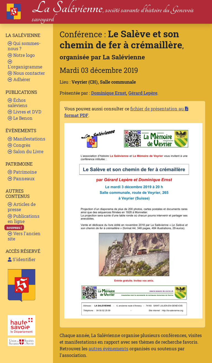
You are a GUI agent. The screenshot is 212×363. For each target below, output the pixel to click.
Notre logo (21, 55)
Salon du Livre (25, 151)
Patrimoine (22, 172)
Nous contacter (26, 73)
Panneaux (21, 178)
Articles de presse (22, 206)
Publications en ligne (23, 218)
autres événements (108, 348)
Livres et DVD (24, 112)
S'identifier (22, 259)
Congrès (19, 145)
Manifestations (26, 139)
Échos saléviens (17, 102)
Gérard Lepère (142, 93)
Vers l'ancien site (24, 236)
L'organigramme (25, 64)
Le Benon (20, 118)
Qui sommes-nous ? (24, 45)
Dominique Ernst (108, 93)
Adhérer (19, 79)
